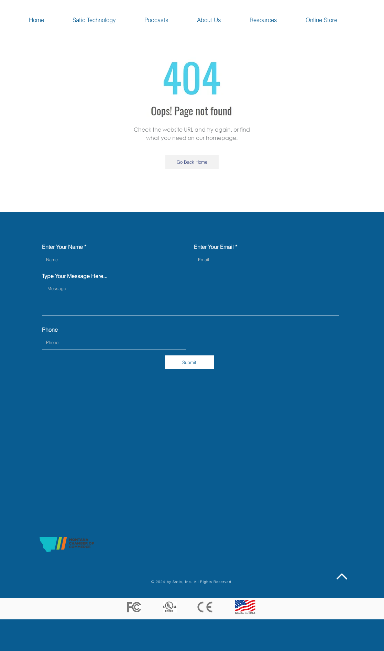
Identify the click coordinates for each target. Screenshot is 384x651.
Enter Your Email (214, 247)
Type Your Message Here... (74, 276)
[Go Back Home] (192, 162)
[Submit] (189, 362)
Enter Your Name (62, 247)
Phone (50, 329)
